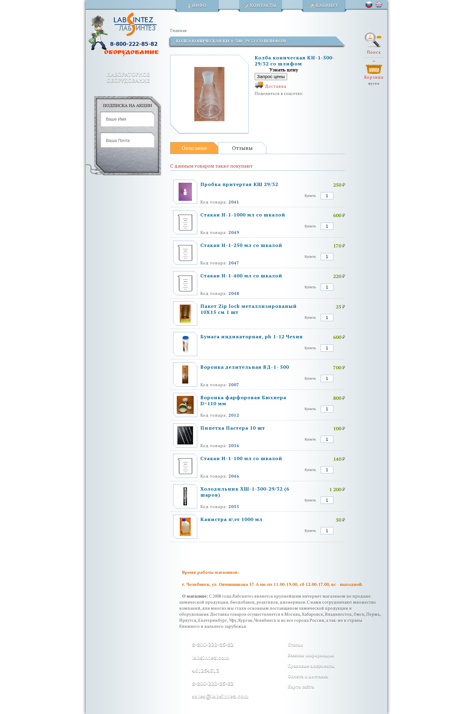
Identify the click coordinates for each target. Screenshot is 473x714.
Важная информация (311, 655)
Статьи (295, 644)
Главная (178, 30)
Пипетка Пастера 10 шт (232, 428)
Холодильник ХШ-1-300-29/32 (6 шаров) (244, 491)
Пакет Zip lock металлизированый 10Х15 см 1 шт (248, 309)
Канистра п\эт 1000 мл (231, 519)
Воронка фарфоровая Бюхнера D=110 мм (243, 400)
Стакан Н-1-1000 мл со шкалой (242, 214)
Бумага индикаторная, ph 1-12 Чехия (251, 336)
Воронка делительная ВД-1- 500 (244, 367)
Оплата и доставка (308, 676)
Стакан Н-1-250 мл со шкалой (241, 245)
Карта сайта (301, 686)
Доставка (275, 86)
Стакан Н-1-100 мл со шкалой (241, 458)
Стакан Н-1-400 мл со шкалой (241, 275)
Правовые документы (311, 665)
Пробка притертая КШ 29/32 (239, 184)
